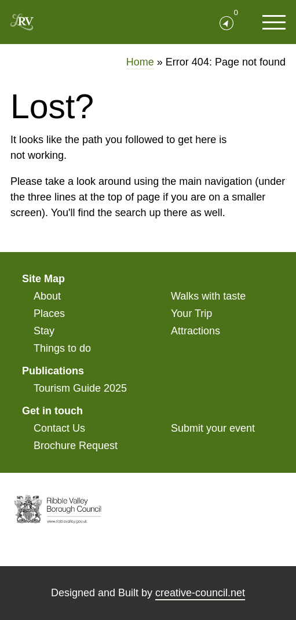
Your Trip (191, 313)
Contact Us (59, 428)
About (47, 296)
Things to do (62, 348)
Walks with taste (208, 296)
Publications (53, 371)
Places (49, 313)
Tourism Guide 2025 (80, 388)
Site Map (43, 279)
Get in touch (52, 411)
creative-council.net (200, 593)
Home (140, 62)
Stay (44, 331)
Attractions (195, 331)
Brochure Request (76, 445)
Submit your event (213, 428)
